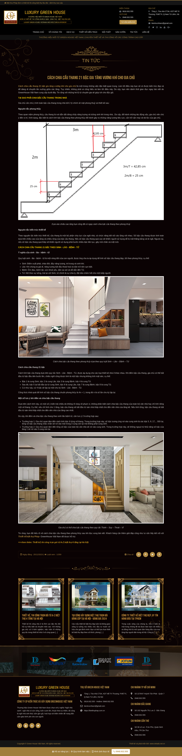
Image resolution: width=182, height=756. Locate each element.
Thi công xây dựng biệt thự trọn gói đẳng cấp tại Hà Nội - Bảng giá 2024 (90, 616)
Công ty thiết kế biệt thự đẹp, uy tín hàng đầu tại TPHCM (140, 616)
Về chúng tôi (55, 32)
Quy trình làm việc (80, 751)
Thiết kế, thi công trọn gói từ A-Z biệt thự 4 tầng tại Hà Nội (41, 616)
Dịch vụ (70, 32)
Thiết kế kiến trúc (88, 32)
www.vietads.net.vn (157, 744)
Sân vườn (120, 32)
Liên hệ (145, 32)
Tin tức (134, 32)
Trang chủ (38, 32)
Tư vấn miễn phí (128, 22)
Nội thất (106, 32)
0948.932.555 (126, 17)
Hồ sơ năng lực (60, 751)
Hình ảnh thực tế (101, 751)
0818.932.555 (126, 11)
